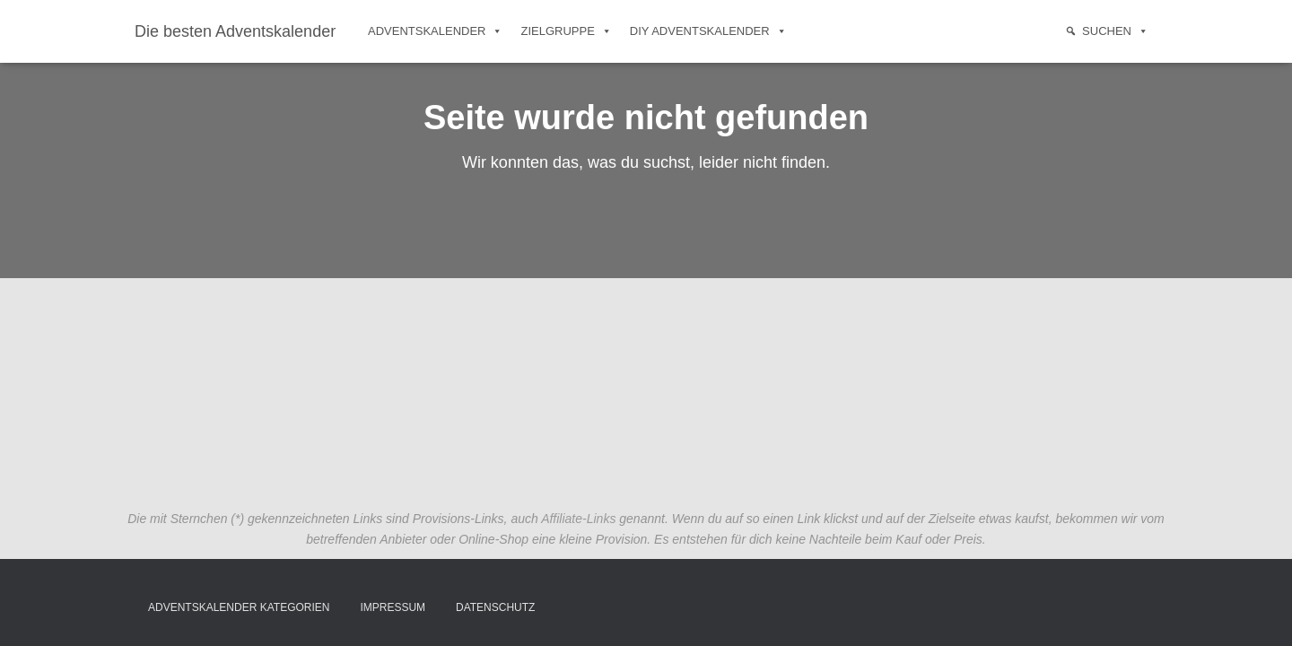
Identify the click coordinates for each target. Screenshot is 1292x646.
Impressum (392, 607)
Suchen (1115, 31)
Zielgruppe (565, 31)
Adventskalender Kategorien (239, 607)
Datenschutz (495, 607)
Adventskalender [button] (435, 31)
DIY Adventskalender (708, 31)
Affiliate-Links (578, 518)
